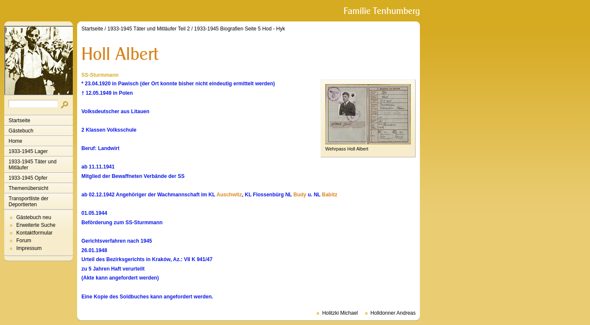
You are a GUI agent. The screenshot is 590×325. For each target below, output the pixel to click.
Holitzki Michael (340, 313)
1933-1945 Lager (28, 151)
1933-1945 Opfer (28, 178)
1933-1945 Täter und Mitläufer (33, 165)
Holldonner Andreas (393, 313)
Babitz (329, 195)
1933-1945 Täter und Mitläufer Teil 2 (149, 29)
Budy (300, 195)
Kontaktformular (34, 233)
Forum (23, 241)
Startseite (19, 120)
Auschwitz (229, 195)
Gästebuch (21, 131)
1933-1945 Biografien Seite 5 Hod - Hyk (239, 29)
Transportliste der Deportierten (28, 202)
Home (15, 141)
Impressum (29, 248)
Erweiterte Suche (35, 225)
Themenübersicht (28, 188)
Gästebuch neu (33, 217)
